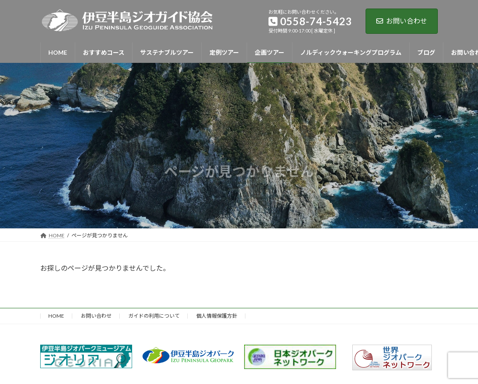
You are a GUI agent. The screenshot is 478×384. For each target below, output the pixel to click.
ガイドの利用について (154, 316)
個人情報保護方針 (216, 316)
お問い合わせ (401, 21)
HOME (56, 316)
